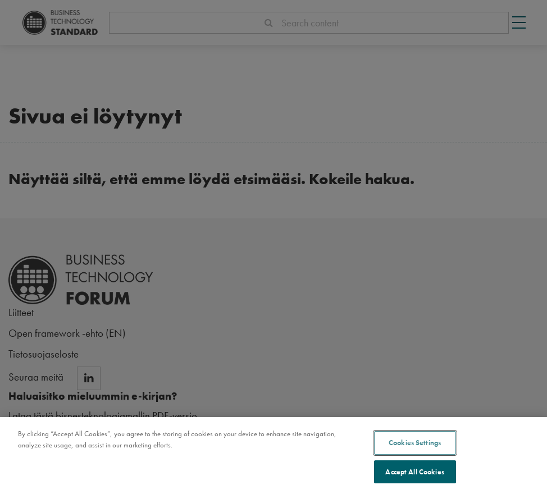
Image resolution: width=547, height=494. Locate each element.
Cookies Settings (415, 444)
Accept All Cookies (414, 473)
